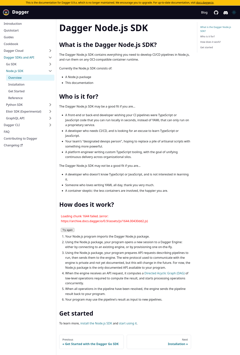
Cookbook (11, 44)
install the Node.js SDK (96, 323)
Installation (16, 84)
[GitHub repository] (216, 12)
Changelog (13, 145)
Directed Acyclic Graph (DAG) (164, 273)
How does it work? (210, 42)
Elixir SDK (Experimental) (23, 111)
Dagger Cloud (13, 51)
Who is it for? (207, 36)
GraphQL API (15, 118)
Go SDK (11, 64)
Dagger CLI (12, 125)
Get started (206, 47)
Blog (204, 12)
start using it (128, 323)
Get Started (16, 91)
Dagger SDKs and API (19, 57)
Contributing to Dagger (20, 138)
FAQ (7, 132)
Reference (15, 98)
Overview (15, 78)
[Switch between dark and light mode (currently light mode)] (234, 12)
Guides (9, 37)
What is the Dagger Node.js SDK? (215, 29)
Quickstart (11, 30)
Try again (67, 230)
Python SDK (14, 105)
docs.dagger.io (204, 2)
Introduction (13, 24)
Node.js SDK (14, 71)
